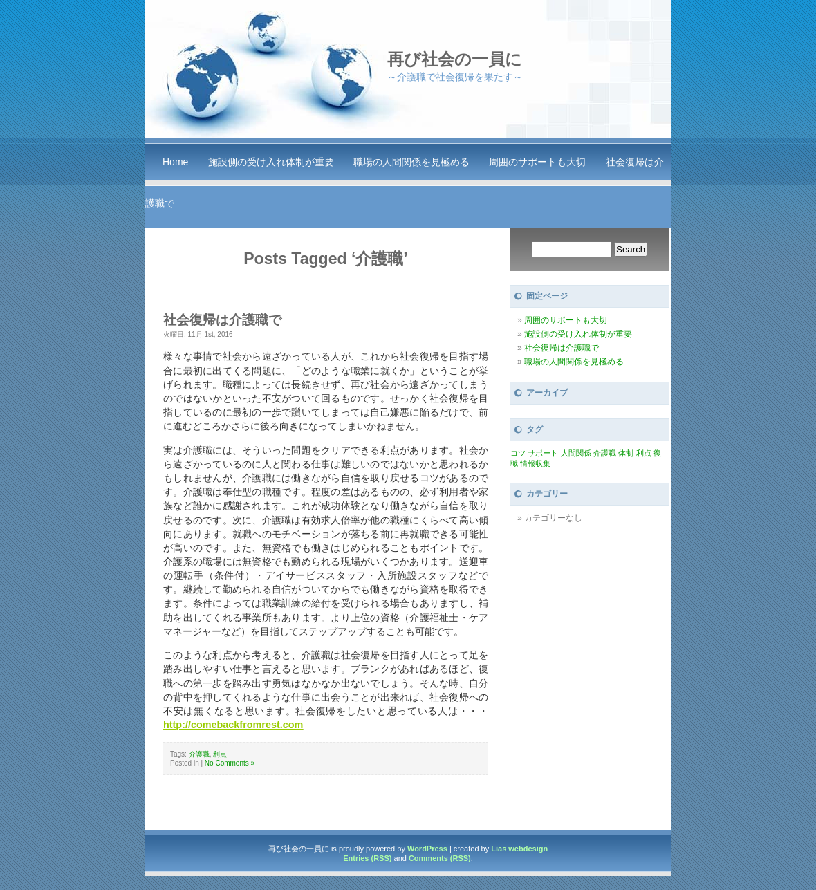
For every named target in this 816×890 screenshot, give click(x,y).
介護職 (199, 754)
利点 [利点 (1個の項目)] (643, 453)
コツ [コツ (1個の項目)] (518, 453)
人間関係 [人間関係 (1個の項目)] (576, 453)
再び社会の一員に (454, 59)
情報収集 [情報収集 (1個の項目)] (535, 463)
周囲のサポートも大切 (537, 161)
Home (175, 161)
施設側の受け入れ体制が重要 (271, 161)
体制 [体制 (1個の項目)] (625, 453)
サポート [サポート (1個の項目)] (543, 453)
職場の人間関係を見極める (411, 161)
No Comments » (229, 763)
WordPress (427, 848)
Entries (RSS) (367, 858)
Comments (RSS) (440, 858)
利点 (220, 754)
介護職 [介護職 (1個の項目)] (604, 453)
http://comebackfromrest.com (233, 724)
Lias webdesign (519, 848)
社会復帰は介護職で (222, 320)
